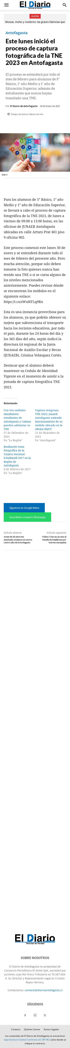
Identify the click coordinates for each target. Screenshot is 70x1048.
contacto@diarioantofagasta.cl (44, 990)
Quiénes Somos (32, 1029)
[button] (6, 5)
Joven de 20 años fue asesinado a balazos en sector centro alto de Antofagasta (18, 539)
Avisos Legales (51, 1029)
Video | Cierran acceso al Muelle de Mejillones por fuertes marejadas (54, 539)
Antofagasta (17, 33)
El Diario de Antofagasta (24, 106)
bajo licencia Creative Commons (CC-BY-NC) (27, 1039)
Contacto (15, 1029)
